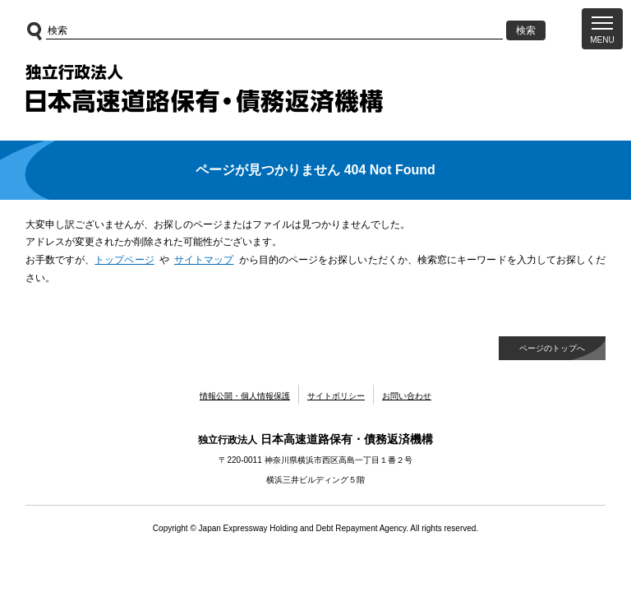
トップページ (124, 260)
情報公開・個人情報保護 (245, 395)
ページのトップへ (552, 348)
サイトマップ (204, 260)
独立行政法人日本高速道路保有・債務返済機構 (204, 88)
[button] (602, 28)
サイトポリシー (336, 395)
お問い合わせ (406, 395)
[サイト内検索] (275, 30)
